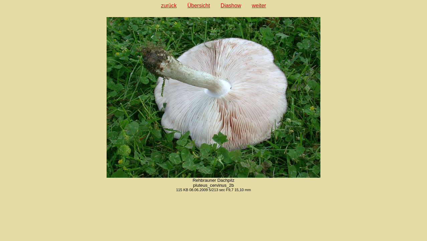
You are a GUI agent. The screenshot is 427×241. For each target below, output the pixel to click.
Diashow (231, 5)
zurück (169, 5)
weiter (259, 5)
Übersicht (198, 5)
